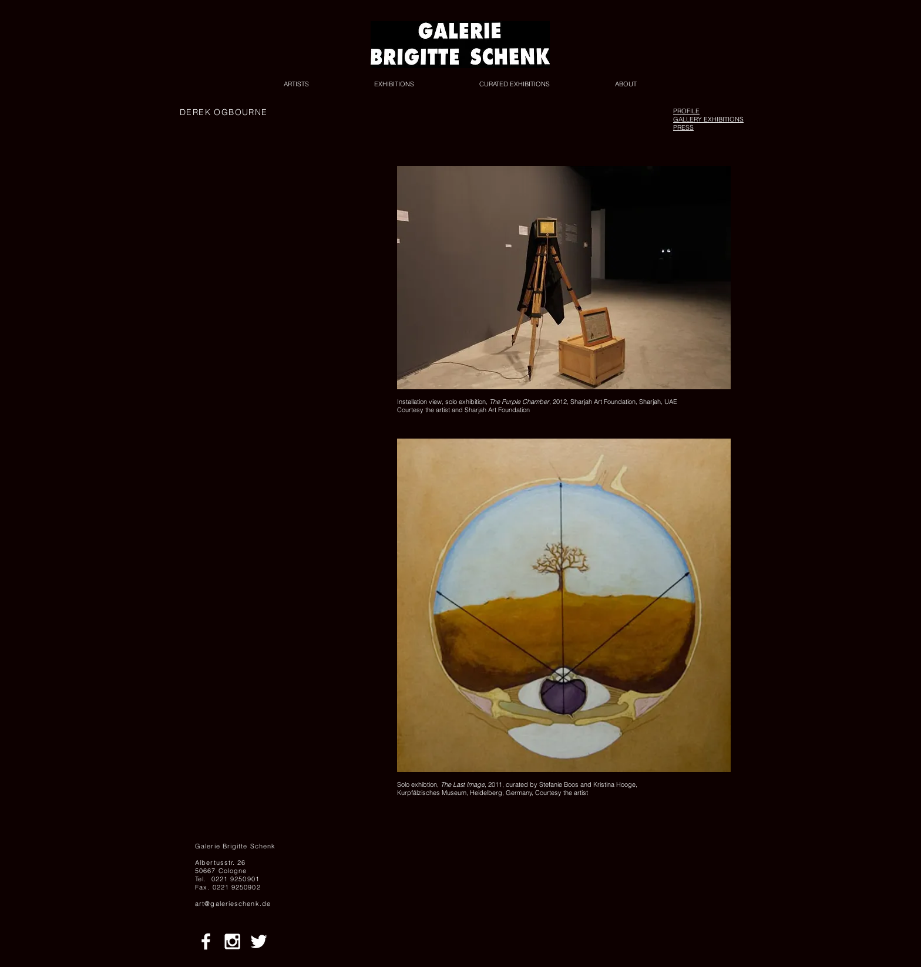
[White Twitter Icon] (259, 941)
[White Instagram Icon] (232, 941)
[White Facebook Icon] (206, 941)
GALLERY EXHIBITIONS (708, 119)
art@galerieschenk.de (233, 903)
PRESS (683, 127)
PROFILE (686, 111)
